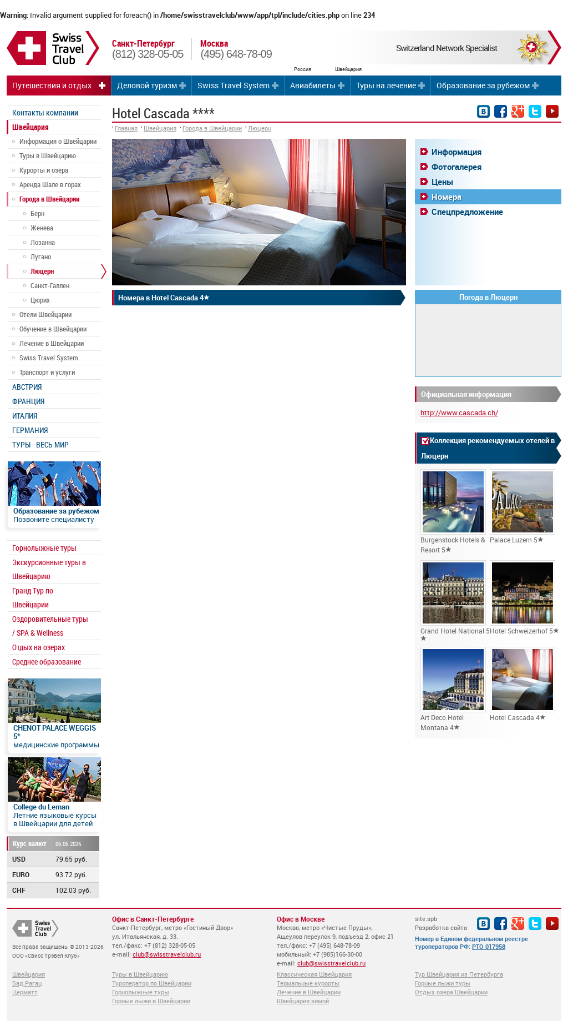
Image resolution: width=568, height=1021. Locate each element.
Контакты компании (45, 112)
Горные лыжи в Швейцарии (151, 1001)
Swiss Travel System (233, 85)
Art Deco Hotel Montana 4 (453, 689)
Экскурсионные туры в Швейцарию (49, 569)
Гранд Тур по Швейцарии (32, 597)
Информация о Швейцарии (58, 141)
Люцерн (42, 271)
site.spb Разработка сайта (441, 923)
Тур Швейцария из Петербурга (459, 974)
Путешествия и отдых (52, 85)
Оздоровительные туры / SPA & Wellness (50, 625)
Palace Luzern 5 (522, 506)
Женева (42, 228)
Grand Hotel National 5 (455, 600)
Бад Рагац (27, 983)
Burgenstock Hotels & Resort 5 (453, 511)
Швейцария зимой (303, 1001)
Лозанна (43, 242)
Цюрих (40, 300)
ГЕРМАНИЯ (30, 430)
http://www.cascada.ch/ (459, 413)
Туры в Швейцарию (47, 155)
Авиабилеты (313, 85)
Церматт (25, 992)
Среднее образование (46, 661)
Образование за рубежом (483, 85)
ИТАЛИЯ (24, 415)
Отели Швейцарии (45, 314)
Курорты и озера (43, 170)
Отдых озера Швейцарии (451, 992)
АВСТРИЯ (27, 386)
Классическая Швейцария (314, 974)
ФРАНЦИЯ (28, 401)
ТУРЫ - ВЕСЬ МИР (40, 444)
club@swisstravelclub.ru (167, 954)
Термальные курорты (308, 983)
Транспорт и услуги (47, 372)
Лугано (41, 256)
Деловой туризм (147, 85)
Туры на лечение (386, 85)
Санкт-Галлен (50, 285)
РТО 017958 (488, 946)
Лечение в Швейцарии (51, 343)
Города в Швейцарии (49, 199)
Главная (126, 128)
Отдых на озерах (38, 647)
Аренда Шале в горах (50, 184)
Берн (37, 213)
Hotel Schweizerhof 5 (524, 597)
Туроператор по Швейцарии (151, 983)
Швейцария (30, 127)
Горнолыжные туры (44, 547)
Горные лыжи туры (442, 983)
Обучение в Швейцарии (53, 329)
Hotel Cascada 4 (522, 684)
